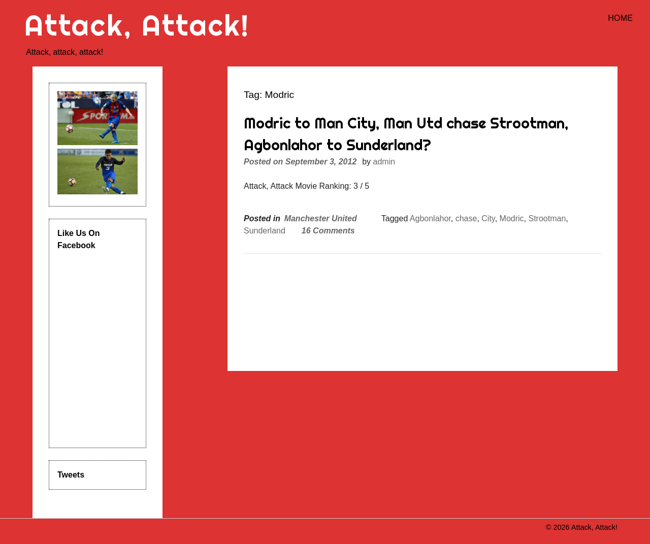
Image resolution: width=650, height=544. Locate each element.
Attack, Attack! (137, 25)
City (488, 218)
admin (384, 161)
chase (466, 218)
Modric (512, 218)
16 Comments (328, 230)
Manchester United (320, 218)
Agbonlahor (430, 218)
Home (620, 18)
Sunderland (264, 230)
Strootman (547, 218)
